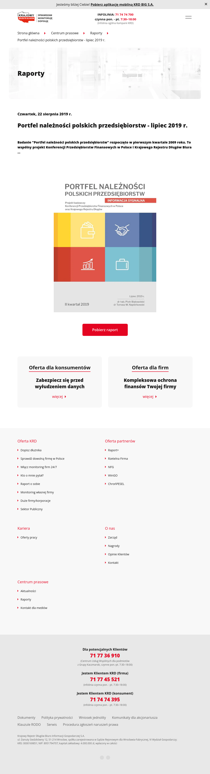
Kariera (23, 528)
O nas (110, 528)
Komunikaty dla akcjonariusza (135, 717)
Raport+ (113, 450)
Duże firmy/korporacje (35, 501)
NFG (111, 467)
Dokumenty (26, 717)
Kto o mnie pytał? (32, 475)
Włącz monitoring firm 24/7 (39, 467)
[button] (188, 17)
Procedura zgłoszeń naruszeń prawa (90, 724)
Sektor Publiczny (31, 509)
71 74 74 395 (105, 699)
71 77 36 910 (105, 655)
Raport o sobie (30, 484)
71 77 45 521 (105, 679)
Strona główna (28, 33)
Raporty (96, 33)
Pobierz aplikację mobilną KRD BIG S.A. (122, 4)
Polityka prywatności (57, 717)
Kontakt (113, 563)
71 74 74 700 (124, 14)
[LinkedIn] (108, 758)
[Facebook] (102, 758)
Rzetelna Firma (118, 458)
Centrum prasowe (65, 33)
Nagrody (114, 546)
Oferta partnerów (120, 441)
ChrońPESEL (116, 484)
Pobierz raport (105, 329)
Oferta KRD (27, 441)
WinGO (113, 475)
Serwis (52, 724)
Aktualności (28, 591)
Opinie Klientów (118, 554)
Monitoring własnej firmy (37, 492)
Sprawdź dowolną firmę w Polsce (42, 458)
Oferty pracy (29, 537)
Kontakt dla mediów (34, 608)
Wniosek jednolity (92, 717)
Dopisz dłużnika (31, 450)
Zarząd (112, 537)
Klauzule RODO (29, 724)
